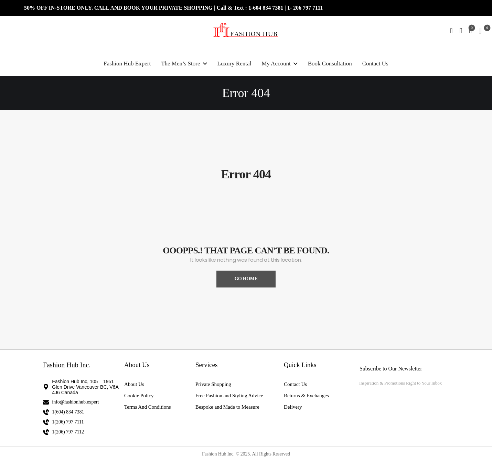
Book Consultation (330, 63)
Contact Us (375, 63)
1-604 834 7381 (266, 8)
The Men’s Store (180, 63)
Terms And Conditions (147, 407)
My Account (276, 63)
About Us (134, 384)
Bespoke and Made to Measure (227, 407)
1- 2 (291, 8)
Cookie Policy (138, 395)
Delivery (293, 407)
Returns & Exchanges (306, 395)
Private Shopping (213, 384)
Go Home (245, 278)
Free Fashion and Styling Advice (229, 395)
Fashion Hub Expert (127, 63)
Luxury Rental (234, 63)
